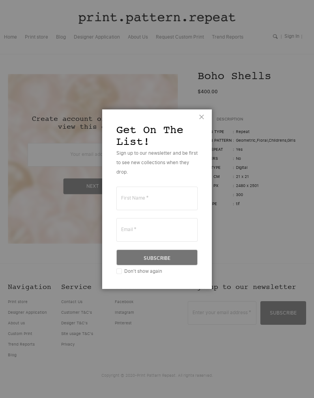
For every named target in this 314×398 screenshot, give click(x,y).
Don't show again (143, 271)
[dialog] (157, 199)
